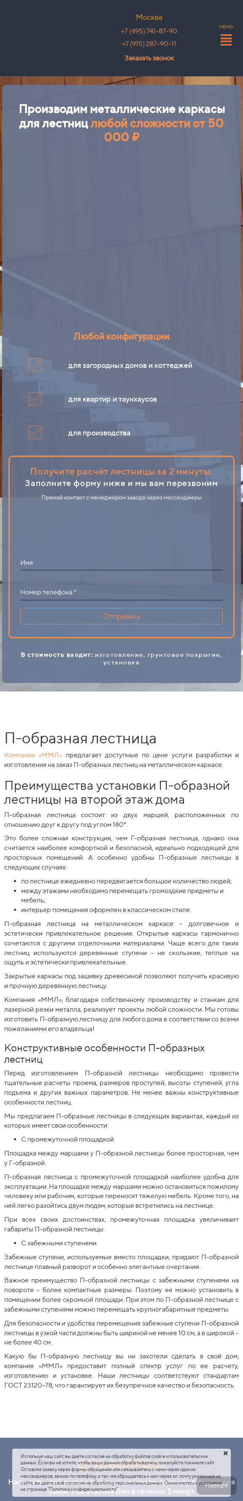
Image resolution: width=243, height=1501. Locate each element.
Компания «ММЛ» (33, 755)
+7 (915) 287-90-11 (149, 44)
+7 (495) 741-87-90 (149, 31)
